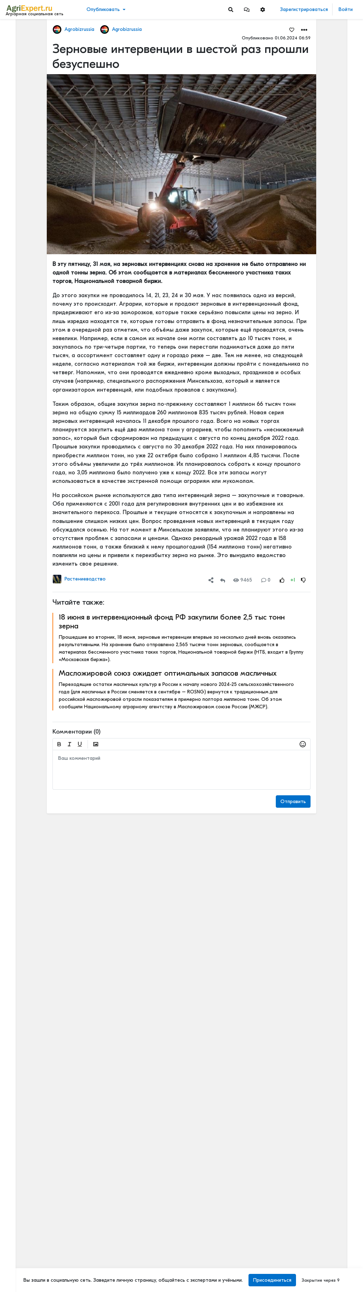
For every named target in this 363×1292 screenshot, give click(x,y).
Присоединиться (272, 1280)
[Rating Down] (303, 580)
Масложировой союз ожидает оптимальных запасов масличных (168, 673)
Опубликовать (103, 9)
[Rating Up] (282, 580)
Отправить (293, 801)
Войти (346, 9)
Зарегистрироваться (304, 9)
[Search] (231, 9)
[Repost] (223, 580)
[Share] (211, 580)
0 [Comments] (265, 580)
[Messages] (246, 9)
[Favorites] (292, 29)
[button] (246, 9)
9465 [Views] (242, 580)
